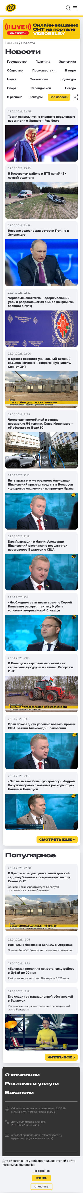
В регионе (14, 97)
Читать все (60, 1057)
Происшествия (43, 70)
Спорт (11, 88)
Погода (70, 88)
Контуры (35, 97)
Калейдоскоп (41, 88)
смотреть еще (55, 839)
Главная (11, 43)
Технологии (39, 79)
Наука (11, 79)
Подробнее (42, 1171)
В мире (70, 70)
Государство (17, 62)
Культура (69, 79)
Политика (42, 62)
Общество (15, 70)
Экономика (67, 62)
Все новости (59, 97)
